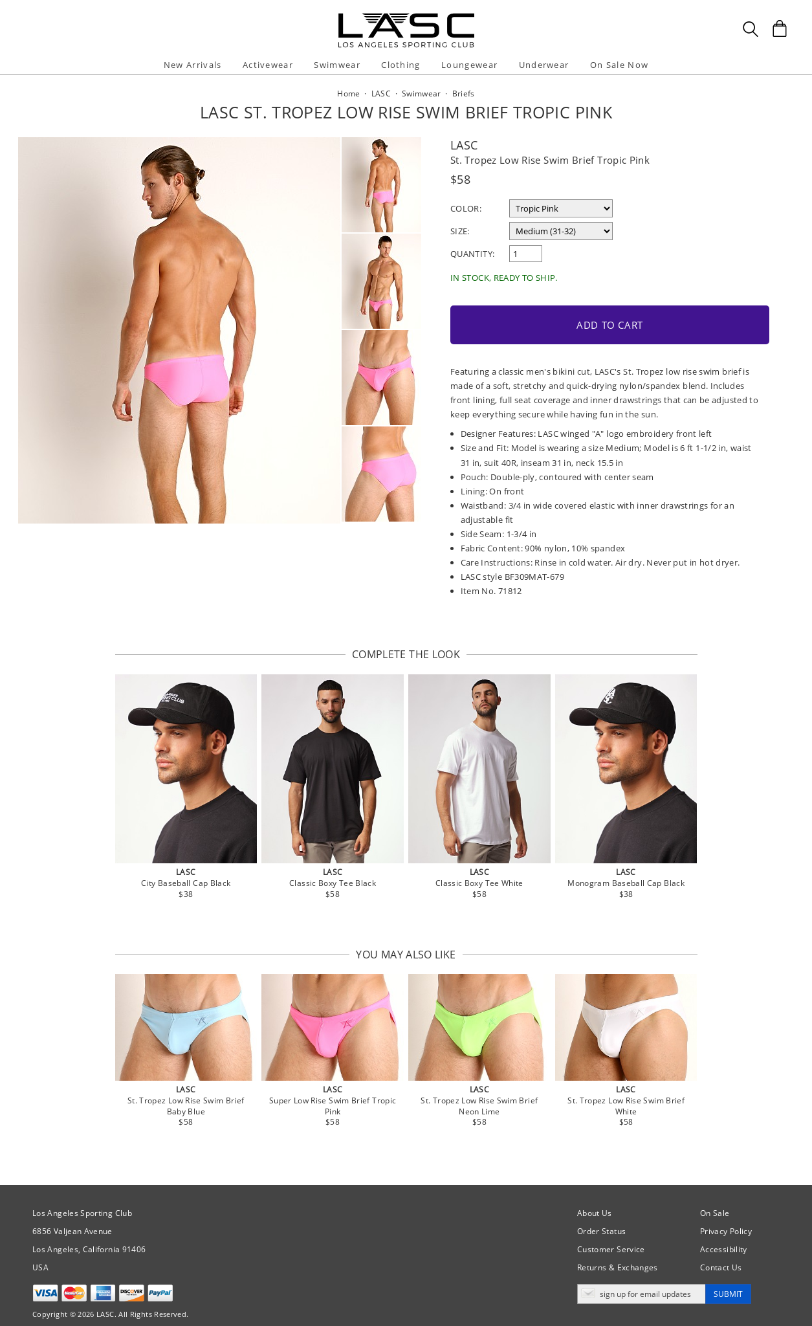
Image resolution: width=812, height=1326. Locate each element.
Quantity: (472, 254)
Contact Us (721, 1253)
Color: (465, 208)
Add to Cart (541, 313)
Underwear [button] (544, 65)
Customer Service (611, 1235)
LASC (463, 145)
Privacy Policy (726, 1216)
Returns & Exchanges (617, 1253)
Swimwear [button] (337, 65)
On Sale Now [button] (619, 65)
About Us (594, 1198)
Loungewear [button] (469, 65)
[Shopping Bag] (779, 28)
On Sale (715, 1198)
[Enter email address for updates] (641, 1280)
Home (348, 93)
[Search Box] (750, 29)
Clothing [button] (400, 65)
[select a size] (561, 231)
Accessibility (723, 1235)
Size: (460, 231)
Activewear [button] (268, 65)
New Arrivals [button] (193, 65)
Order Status (601, 1216)
